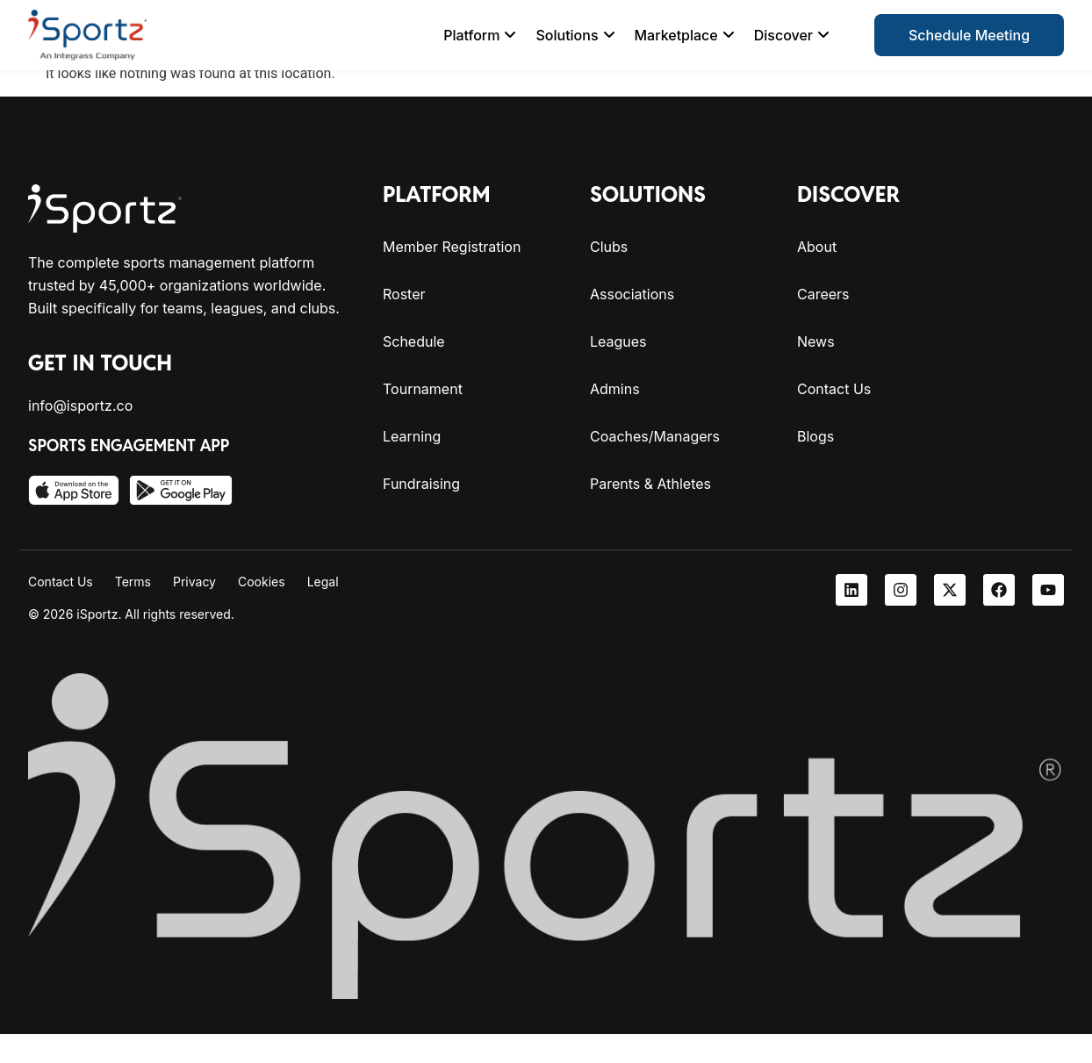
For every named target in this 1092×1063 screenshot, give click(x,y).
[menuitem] (480, 35)
